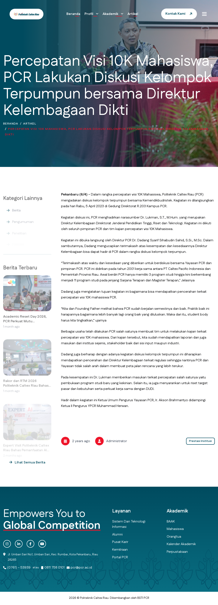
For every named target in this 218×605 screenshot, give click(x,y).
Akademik (111, 14)
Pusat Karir (120, 542)
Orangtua (174, 536)
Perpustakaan (177, 551)
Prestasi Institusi (200, 441)
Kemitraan (120, 549)
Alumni (117, 534)
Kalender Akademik (181, 544)
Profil (89, 14)
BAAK (171, 521)
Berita (16, 215)
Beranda (73, 14)
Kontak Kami (175, 13)
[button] (204, 14)
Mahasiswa (175, 529)
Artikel (133, 14)
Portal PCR (120, 557)
